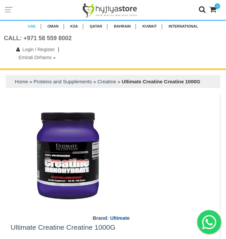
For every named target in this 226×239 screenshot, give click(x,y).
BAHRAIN (122, 26)
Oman (53, 26)
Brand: (111, 218)
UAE (31, 26)
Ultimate (120, 218)
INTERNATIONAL (183, 26)
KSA (74, 26)
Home (21, 81)
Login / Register (34, 49)
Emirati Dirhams (37, 57)
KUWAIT (149, 26)
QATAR (96, 26)
